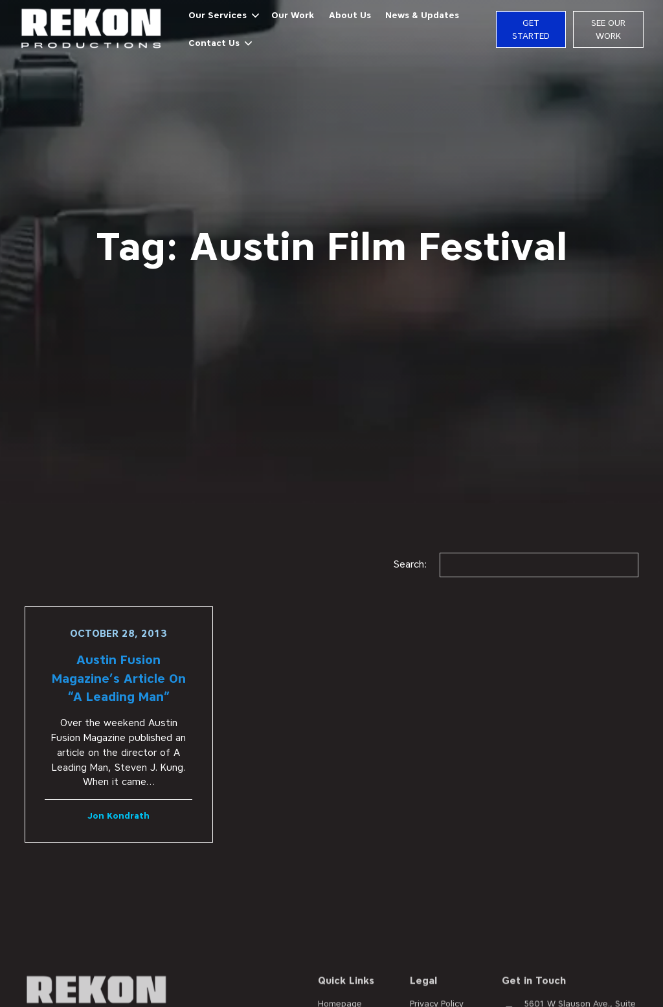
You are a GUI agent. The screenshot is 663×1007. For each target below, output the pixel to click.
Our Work (292, 15)
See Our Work (608, 29)
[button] (220, 16)
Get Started (531, 29)
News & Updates (422, 15)
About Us (350, 15)
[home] (91, 29)
